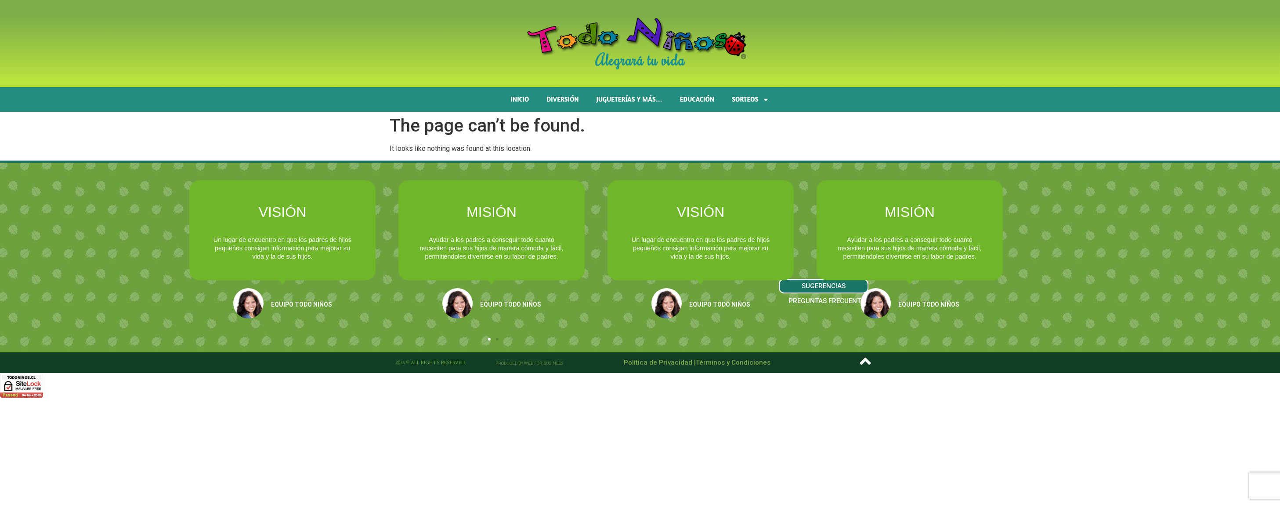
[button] (489, 339)
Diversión (563, 99)
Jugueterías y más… (629, 99)
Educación (697, 99)
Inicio (520, 99)
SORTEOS (750, 99)
